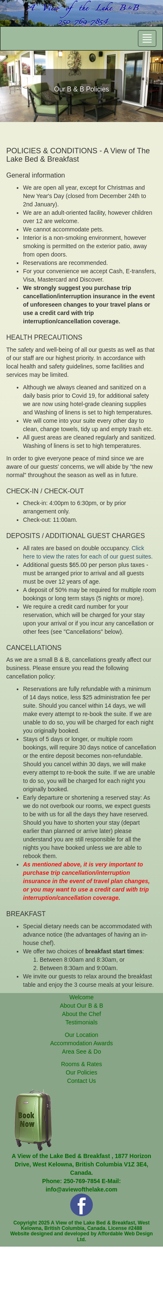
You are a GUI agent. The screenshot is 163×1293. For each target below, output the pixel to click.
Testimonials (81, 1022)
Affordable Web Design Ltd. (115, 1236)
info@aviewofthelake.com (81, 1189)
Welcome (81, 997)
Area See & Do (81, 1051)
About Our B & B (81, 1005)
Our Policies (81, 1072)
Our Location (81, 1034)
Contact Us (81, 1080)
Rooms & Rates (81, 1064)
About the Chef (81, 1014)
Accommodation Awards (81, 1043)
